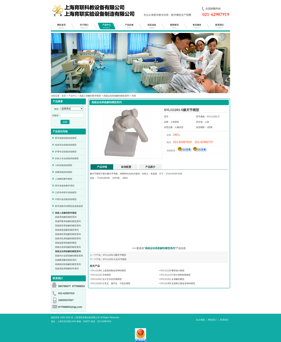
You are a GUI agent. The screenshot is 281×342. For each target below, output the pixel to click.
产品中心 (106, 26)
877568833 (78, 286)
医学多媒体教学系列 (64, 185)
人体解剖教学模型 (63, 179)
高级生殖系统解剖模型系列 (68, 247)
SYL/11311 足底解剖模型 (172, 279)
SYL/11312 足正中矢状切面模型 (106, 279)
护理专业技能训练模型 (66, 151)
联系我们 (219, 26)
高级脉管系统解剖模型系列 (68, 225)
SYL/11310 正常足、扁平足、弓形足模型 (110, 283)
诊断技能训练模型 (63, 172)
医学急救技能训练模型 (66, 138)
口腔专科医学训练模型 (66, 192)
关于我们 (84, 26)
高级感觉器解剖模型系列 (67, 230)
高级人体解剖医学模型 (90, 96)
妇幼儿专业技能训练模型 (67, 158)
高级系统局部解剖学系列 (67, 268)
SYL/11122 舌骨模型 (101, 275)
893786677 (64, 286)
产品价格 (129, 26)
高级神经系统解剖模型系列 (68, 234)
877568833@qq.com (70, 306)
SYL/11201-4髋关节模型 (114, 255)
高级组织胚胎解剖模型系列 (68, 264)
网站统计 (212, 320)
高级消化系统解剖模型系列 (68, 238)
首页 (64, 96)
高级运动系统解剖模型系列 (116, 96)
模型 (98, 173)
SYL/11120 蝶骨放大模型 (172, 270)
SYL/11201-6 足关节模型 (115, 259)
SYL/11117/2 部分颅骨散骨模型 (175, 275)
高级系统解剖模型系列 (66, 217)
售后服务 (197, 26)
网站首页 (61, 26)
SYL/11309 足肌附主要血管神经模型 (177, 283)
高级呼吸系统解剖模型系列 (68, 221)
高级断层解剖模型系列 (66, 260)
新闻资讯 (174, 26)
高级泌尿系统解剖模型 (66, 243)
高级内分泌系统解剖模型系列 (69, 255)
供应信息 (151, 26)
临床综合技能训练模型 (66, 145)
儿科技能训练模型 (63, 165)
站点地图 (200, 320)
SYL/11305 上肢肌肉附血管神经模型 (108, 270)
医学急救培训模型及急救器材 (69, 206)
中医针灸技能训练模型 (66, 199)
